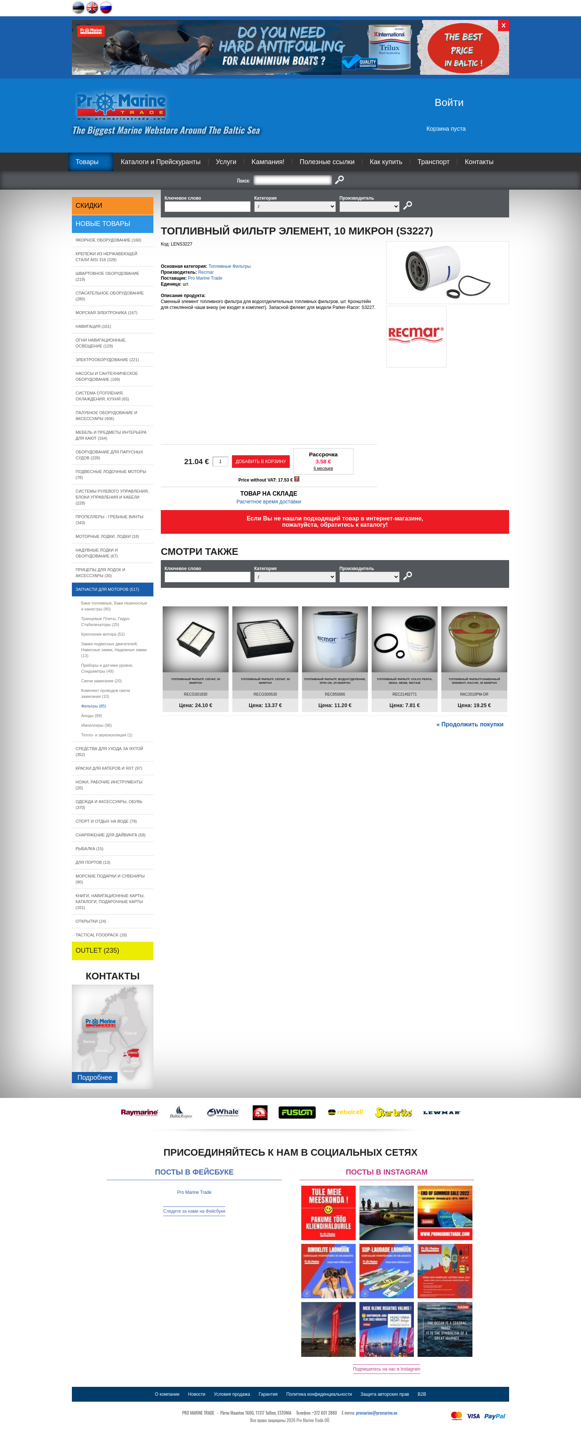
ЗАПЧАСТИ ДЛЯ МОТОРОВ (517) (107, 589)
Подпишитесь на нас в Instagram (387, 1369)
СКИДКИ (89, 205)
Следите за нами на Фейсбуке (194, 1211)
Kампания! (268, 162)
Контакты (479, 162)
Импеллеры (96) (96, 725)
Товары (87, 162)
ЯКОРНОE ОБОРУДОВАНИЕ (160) (108, 240)
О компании (167, 1394)
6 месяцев (323, 468)
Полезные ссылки (327, 162)
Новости (196, 1394)
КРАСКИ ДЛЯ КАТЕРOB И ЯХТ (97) (109, 768)
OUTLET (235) (97, 950)
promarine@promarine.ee (377, 1412)
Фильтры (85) (93, 706)
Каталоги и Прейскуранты (161, 162)
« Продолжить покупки (470, 724)
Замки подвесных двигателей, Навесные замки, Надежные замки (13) (114, 650)
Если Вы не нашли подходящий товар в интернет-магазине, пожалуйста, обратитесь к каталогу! (335, 521)
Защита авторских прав (385, 1394)
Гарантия (268, 1394)
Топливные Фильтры (230, 266)
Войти (449, 102)
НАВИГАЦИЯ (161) (93, 326)
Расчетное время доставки (268, 502)
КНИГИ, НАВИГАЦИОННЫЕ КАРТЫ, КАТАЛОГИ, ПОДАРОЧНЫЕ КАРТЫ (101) (110, 901)
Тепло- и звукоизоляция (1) (106, 735)
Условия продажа (232, 1394)
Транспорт (434, 162)
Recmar (206, 272)
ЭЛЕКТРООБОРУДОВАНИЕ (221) (107, 359)
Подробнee (94, 1077)
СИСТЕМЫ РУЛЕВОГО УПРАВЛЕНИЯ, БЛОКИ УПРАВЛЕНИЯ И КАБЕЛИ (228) (112, 497)
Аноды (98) (91, 715)
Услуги (226, 162)
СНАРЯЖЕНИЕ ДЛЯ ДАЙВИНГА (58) (111, 835)
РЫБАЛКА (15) (89, 848)
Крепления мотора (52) (103, 634)
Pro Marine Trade (205, 278)
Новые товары (103, 223)
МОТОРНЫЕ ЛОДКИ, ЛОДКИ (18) (107, 536)
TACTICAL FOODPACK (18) (101, 935)
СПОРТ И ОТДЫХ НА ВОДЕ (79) (106, 821)
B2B (422, 1394)
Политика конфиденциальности (319, 1394)
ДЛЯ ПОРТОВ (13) (93, 862)
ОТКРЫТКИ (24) (91, 921)
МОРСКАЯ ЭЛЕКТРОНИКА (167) (106, 312)
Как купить (386, 162)
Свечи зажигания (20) (101, 681)
